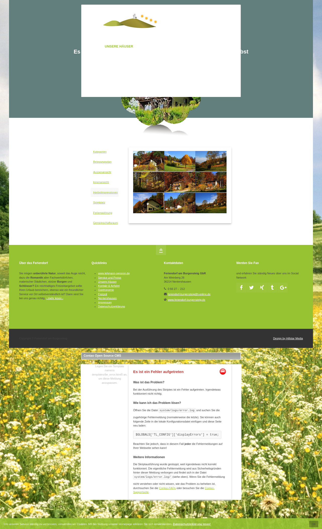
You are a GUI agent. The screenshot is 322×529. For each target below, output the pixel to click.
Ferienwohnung (102, 212)
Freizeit (102, 294)
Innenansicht (101, 182)
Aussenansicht (102, 172)
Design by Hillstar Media (288, 338)
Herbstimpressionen (105, 192)
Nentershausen (107, 298)
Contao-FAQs (167, 488)
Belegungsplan (102, 161)
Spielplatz (99, 202)
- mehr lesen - (54, 298)
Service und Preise (109, 277)
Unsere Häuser (107, 281)
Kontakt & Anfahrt (109, 285)
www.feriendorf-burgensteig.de (186, 299)
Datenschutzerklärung (111, 306)
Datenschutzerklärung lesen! (192, 524)
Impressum (105, 302)
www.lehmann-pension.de (114, 273)
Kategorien (99, 151)
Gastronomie (106, 289)
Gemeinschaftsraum (105, 222)
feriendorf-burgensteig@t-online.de (189, 294)
